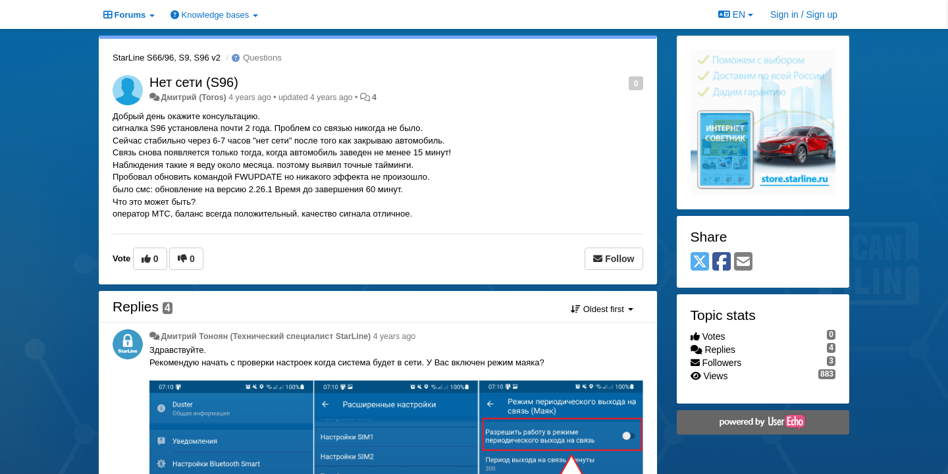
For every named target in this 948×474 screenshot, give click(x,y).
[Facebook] (721, 262)
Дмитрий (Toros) (193, 97)
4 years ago (394, 336)
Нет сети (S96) (193, 82)
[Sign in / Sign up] (804, 14)
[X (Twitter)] (700, 262)
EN (735, 14)
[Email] (743, 262)
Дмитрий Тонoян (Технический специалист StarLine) (266, 336)
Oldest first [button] (602, 309)
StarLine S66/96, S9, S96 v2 (167, 58)
